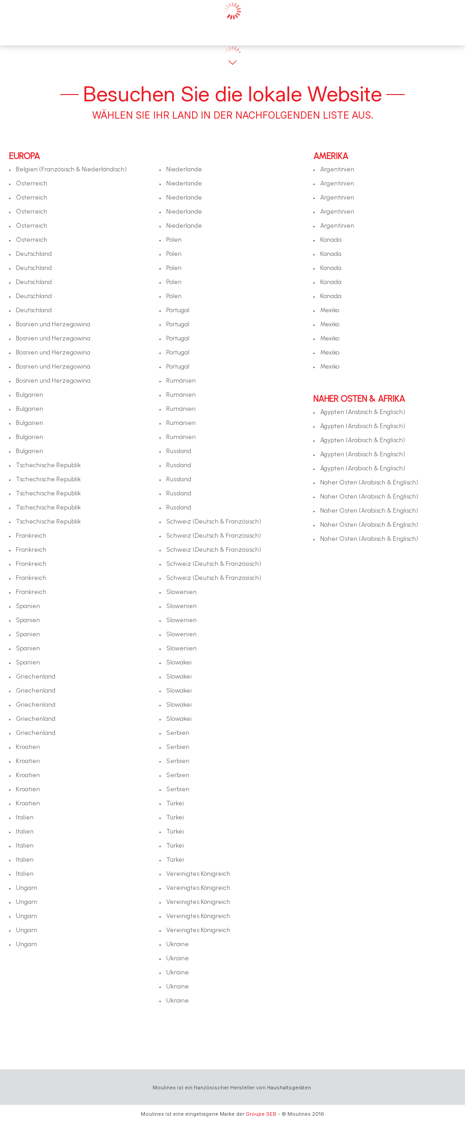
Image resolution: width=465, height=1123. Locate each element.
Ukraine (177, 944)
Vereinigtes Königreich (198, 874)
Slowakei (179, 662)
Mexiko (329, 310)
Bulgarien (29, 395)
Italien (25, 817)
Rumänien (181, 380)
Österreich (31, 183)
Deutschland (34, 254)
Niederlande (184, 169)
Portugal (177, 310)
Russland (178, 451)
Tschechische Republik (48, 465)
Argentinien (337, 169)
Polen (174, 240)
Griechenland (35, 676)
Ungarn (26, 888)
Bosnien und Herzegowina (53, 324)
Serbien (177, 733)
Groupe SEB (261, 1114)
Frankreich (31, 535)
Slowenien (181, 592)
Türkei (175, 803)
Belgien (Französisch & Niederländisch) (71, 169)
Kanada (330, 240)
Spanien (28, 606)
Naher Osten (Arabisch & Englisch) (369, 482)
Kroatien (28, 747)
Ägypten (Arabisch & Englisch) (362, 412)
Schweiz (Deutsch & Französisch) (213, 521)
